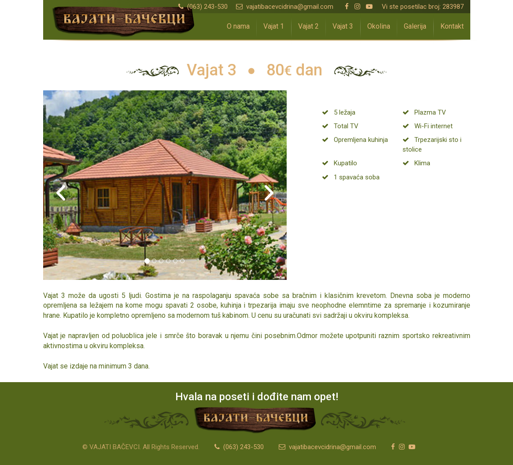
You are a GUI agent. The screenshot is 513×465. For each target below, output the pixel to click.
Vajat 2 (308, 26)
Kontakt (452, 26)
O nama (238, 26)
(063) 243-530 (203, 7)
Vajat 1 (273, 26)
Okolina (378, 26)
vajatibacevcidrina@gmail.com (284, 7)
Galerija (415, 26)
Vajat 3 (342, 26)
